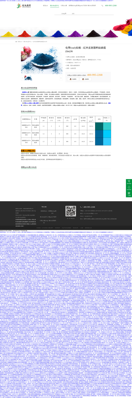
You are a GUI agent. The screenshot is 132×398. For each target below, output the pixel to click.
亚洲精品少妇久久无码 (95, 382)
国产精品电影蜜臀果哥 (76, 242)
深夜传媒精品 (98, 294)
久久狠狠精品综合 (14, 321)
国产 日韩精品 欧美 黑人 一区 (30, 389)
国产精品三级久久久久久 (25, 371)
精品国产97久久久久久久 (43, 239)
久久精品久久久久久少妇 (103, 257)
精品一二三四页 (119, 348)
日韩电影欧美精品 (17, 385)
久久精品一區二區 (14, 295)
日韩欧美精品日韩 (73, 309)
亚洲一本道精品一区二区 (95, 323)
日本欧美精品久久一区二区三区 (26, 382)
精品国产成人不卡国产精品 (11, 371)
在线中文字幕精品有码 (98, 283)
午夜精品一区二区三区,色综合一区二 (52, 339)
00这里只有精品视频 (99, 248)
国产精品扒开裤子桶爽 (62, 354)
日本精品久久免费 (120, 300)
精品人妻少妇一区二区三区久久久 (50, 379)
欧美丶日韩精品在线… (120, 315)
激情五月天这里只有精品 (6, 344)
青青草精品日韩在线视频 (91, 371)
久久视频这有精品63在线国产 (89, 257)
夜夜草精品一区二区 (100, 259)
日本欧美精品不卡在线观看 (106, 359)
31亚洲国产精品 (63, 259)
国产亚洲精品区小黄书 (72, 292)
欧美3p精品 (95, 339)
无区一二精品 (94, 300)
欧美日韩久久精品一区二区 (83, 250)
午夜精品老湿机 (19, 388)
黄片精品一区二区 (73, 394)
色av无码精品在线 (109, 329)
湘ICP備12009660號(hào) (26, 210)
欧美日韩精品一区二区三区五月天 (110, 247)
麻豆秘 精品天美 (98, 285)
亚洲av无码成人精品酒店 (55, 382)
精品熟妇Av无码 (24, 379)
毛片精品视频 (21, 351)
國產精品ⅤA (124, 260)
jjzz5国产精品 (33, 247)
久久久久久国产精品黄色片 (9, 301)
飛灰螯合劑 (75, 227)
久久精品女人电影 (75, 392)
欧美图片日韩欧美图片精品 (35, 353)
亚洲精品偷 (68, 279)
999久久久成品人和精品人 (35, 244)
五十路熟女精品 (68, 260)
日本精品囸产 (112, 267)
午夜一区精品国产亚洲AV (41, 292)
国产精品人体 (91, 256)
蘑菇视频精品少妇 (49, 330)
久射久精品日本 (18, 247)
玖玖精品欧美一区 (80, 377)
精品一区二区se (119, 339)
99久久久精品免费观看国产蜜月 (17, 312)
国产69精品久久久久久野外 (42, 382)
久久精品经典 (34, 344)
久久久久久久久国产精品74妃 (95, 254)
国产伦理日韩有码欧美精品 (50, 321)
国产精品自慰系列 (113, 314)
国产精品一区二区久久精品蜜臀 (98, 348)
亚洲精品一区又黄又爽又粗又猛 (12, 253)
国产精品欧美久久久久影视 (100, 251)
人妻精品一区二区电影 (45, 350)
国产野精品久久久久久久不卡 (81, 304)
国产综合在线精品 (6, 254)
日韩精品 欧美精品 (82, 368)
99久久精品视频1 (75, 329)
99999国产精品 (92, 289)
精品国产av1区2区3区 (50, 300)
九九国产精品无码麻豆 (34, 253)
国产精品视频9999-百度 (122, 317)
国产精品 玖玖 (19, 376)
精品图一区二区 (117, 270)
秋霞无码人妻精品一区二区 (107, 306)
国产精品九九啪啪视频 (58, 295)
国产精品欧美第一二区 (33, 357)
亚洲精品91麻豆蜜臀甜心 (44, 385)
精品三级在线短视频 (92, 307)
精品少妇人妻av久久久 (116, 371)
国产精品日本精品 (16, 291)
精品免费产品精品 (57, 341)
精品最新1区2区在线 (31, 239)
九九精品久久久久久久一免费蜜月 (58, 359)
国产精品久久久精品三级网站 (59, 385)
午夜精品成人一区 (116, 321)
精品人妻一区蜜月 (40, 288)
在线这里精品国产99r (40, 376)
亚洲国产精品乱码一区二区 (114, 360)
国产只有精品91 (57, 370)
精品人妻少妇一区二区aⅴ (13, 267)
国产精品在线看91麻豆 (119, 382)
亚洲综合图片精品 (20, 280)
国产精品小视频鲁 (83, 382)
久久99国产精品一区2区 (95, 304)
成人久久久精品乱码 (83, 323)
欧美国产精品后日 (62, 365)
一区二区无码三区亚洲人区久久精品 (62, 288)
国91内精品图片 (32, 289)
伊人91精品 (71, 356)
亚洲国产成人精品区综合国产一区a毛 (92, 242)
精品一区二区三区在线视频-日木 (111, 279)
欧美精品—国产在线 (48, 353)
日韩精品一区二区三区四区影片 (87, 301)
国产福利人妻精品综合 (12, 329)
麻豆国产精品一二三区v (38, 285)
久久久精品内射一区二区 (56, 239)
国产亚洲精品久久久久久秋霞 (96, 392)
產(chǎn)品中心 (54, 5)
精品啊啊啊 (125, 280)
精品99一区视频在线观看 (96, 250)
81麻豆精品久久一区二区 (42, 254)
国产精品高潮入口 (61, 250)
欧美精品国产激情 (79, 303)
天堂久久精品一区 (107, 323)
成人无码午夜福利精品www (92, 306)
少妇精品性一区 (48, 245)
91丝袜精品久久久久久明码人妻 (34, 312)
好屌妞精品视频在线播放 (85, 251)
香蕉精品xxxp (69, 289)
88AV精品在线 (114, 373)
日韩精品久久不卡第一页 (39, 276)
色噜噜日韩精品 (101, 312)
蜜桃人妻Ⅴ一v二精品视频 (31, 348)
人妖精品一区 (49, 276)
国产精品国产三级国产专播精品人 (121, 323)
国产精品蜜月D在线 (111, 312)
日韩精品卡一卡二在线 (27, 347)
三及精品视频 (126, 307)
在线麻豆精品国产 (127, 270)
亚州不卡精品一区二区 (31, 256)
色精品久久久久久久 (28, 386)
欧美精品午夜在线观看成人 (109, 242)
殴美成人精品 (49, 288)
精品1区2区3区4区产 (63, 277)
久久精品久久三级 (23, 244)
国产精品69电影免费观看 (124, 330)
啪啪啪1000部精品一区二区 (57, 264)
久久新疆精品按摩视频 (29, 254)
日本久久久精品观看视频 (122, 250)
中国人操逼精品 (65, 242)
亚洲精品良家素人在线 (79, 247)
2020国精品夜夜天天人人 (44, 247)
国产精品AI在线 (26, 257)
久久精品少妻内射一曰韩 (67, 307)
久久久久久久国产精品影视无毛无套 (69, 251)
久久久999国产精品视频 (96, 383)
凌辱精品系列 (30, 306)
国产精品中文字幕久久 (6, 350)
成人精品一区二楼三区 (88, 327)
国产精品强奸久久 (63, 312)
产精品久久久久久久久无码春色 (57, 292)
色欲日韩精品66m (79, 359)
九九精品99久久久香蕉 (68, 267)
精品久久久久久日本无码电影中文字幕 (55, 291)
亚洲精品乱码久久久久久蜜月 (63, 271)
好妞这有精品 (97, 282)
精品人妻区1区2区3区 (62, 309)
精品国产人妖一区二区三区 (36, 341)
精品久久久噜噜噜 (20, 256)
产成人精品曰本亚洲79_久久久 (53, 327)
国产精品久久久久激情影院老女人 (111, 304)
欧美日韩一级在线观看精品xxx (83, 365)
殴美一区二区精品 (108, 270)
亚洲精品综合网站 (118, 344)
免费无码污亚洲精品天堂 (101, 256)
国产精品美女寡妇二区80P (78, 374)
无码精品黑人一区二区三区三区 (13, 283)
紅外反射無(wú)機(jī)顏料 (47, 227)
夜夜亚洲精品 (86, 395)
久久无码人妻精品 (67, 273)
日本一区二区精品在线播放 (117, 332)
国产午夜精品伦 (48, 341)
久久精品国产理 (71, 377)
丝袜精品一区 (84, 392)
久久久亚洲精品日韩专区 (34, 236)
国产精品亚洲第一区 (111, 357)
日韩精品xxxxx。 (49, 285)
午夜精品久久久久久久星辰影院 (72, 367)
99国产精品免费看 (81, 345)
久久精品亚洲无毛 (31, 327)
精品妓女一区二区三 (97, 347)
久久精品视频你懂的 (31, 235)
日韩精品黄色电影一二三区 (12, 317)
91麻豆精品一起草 (15, 292)
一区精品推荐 (83, 321)
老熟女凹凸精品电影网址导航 (111, 354)
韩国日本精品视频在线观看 (86, 354)
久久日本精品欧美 (116, 353)
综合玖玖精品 (38, 304)
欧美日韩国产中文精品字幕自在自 (40, 359)
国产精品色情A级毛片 (38, 371)
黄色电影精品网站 (29, 262)
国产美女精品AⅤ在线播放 (122, 286)
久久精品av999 (5, 295)
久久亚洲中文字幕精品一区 (15, 389)
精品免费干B (82, 312)
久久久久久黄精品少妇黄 (38, 280)
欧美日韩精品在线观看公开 (9, 310)
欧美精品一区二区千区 (99, 277)
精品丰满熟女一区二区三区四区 (10, 330)
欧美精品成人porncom (17, 254)
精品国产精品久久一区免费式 (14, 338)
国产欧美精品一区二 (81, 238)
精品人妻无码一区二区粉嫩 (91, 280)
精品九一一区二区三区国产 (122, 268)
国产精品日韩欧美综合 (91, 374)
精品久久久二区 (58, 286)
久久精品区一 (103, 310)
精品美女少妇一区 (35, 356)
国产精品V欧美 (106, 239)
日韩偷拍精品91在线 (82, 326)
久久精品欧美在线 (91, 271)
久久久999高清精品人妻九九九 (70, 362)
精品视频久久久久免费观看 (22, 282)
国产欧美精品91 (13, 365)
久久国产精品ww (54, 251)
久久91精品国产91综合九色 (27, 292)
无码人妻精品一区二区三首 (118, 257)
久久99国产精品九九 (109, 320)
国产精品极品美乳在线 (94, 326)
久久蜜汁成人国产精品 (86, 347)
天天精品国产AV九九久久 (123, 295)
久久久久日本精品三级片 (96, 279)
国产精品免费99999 (122, 338)
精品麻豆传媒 (26, 247)
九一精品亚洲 (48, 295)
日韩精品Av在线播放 (14, 314)
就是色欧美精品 (127, 244)
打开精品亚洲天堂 (121, 312)
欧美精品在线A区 (90, 297)
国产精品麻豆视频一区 (86, 367)
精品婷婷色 (105, 314)
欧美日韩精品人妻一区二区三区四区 (106, 295)
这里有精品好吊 (92, 338)
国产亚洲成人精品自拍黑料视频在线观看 (82, 248)
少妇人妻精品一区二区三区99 (54, 273)
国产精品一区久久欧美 (28, 304)
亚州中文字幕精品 (38, 336)
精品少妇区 (54, 365)
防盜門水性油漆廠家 (66, 227)
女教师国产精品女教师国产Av (70, 389)
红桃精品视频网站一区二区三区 (118, 253)
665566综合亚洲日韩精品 (76, 277)
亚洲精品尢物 (42, 380)
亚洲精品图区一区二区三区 (109, 394)
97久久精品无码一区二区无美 (18, 357)
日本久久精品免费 (45, 365)
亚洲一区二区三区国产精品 (97, 315)
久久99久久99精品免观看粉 (121, 356)
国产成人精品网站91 (27, 283)
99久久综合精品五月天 (11, 360)
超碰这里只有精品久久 (15, 251)
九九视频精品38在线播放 (17, 339)
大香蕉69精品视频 (14, 380)
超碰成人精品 (75, 347)
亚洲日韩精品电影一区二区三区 (53, 280)
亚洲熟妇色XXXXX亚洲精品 (105, 238)
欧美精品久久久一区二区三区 (113, 318)
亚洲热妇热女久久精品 (10, 289)
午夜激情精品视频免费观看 (79, 236)
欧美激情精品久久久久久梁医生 (104, 344)
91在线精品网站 (27, 285)
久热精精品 (124, 383)
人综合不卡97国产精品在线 (22, 273)
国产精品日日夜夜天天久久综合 (30, 367)
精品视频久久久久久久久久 (67, 265)
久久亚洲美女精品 (116, 345)
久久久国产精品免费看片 (31, 395)
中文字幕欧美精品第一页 (25, 323)
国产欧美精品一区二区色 (70, 368)
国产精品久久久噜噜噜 (86, 283)
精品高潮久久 (63, 317)
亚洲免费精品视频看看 (71, 268)
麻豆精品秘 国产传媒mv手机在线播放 (69, 379)
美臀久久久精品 (46, 244)
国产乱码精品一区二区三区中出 (53, 303)
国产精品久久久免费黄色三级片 (76, 385)
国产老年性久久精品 (45, 323)
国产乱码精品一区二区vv (16, 270)
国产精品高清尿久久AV (8, 276)
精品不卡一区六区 (84, 329)
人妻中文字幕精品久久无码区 (23, 265)
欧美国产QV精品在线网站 (94, 321)
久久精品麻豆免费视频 (38, 295)
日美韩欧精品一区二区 (63, 283)
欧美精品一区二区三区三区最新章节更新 (71, 244)
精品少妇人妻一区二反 (13, 333)
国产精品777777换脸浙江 (74, 317)
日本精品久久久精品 (49, 392)
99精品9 (66, 388)
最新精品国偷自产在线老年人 (95, 270)
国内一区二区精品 (68, 304)
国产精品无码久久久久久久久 (107, 391)
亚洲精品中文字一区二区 (97, 376)
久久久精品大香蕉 (109, 339)
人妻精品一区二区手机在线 (81, 289)
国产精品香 (36, 388)
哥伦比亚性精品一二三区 (77, 371)
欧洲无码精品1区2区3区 (32, 377)
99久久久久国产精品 (112, 330)
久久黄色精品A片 (104, 244)
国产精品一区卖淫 (127, 276)
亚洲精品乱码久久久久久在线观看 (74, 274)
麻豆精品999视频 (58, 353)
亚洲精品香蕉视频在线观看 (28, 307)
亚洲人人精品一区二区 (102, 336)
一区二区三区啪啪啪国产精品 (105, 235)
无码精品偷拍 (72, 388)
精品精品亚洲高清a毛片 (48, 394)
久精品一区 (98, 239)
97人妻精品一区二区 (86, 314)
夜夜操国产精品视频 (41, 289)
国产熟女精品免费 (72, 259)
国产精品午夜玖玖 (118, 285)
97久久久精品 (103, 245)
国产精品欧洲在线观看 (87, 282)
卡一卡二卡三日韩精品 (123, 273)
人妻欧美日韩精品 (37, 321)
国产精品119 (102, 264)
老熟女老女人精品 (23, 329)
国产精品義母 (9, 327)
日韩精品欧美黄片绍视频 (57, 257)
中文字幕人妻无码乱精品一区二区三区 (118, 265)
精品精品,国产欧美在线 (114, 245)
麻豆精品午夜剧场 (38, 310)
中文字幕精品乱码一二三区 (112, 248)
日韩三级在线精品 (89, 253)
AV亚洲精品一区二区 (124, 373)
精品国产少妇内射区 (16, 336)
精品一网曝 (113, 271)
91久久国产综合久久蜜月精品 (30, 385)
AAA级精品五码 (22, 306)
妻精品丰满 (81, 268)
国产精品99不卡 (112, 338)
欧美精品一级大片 (85, 300)
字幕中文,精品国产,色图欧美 (121, 238)
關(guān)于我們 (52, 217)
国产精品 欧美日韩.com (116, 307)
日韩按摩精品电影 (10, 315)
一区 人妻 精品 (29, 392)
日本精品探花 (121, 392)
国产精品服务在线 (49, 294)
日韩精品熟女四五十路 (33, 370)
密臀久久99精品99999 (10, 395)
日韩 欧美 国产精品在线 (29, 270)
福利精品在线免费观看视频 (16, 332)
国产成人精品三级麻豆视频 (118, 370)
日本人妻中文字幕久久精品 (98, 365)
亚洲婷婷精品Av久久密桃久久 (65, 235)
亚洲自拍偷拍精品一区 (74, 364)
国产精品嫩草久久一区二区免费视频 (28, 380)
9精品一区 (46, 277)
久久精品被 (77, 376)
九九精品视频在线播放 (16, 367)
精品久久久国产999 (71, 380)
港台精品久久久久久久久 (15, 364)
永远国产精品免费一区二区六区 (41, 251)
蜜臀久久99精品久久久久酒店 (71, 353)
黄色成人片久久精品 (70, 264)
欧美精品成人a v (25, 267)
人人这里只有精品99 (93, 368)
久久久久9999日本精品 (9, 376)
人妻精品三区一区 (44, 377)
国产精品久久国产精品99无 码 (115, 251)
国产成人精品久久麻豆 (79, 245)
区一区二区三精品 (111, 341)
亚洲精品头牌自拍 (44, 388)
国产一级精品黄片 (98, 354)
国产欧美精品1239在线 (53, 364)
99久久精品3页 (27, 374)
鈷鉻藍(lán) (25, 92)
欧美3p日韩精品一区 (54, 254)
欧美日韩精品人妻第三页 (25, 321)
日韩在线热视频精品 (75, 360)
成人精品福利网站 (12, 377)
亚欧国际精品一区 (92, 260)
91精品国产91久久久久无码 (33, 365)
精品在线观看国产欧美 (29, 376)
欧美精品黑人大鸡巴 (25, 391)
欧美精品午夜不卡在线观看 (107, 326)
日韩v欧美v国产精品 (23, 341)
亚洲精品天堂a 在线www (15, 277)
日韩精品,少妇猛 (110, 286)
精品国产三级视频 (66, 370)
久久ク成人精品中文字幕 (52, 265)
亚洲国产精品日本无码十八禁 (56, 301)
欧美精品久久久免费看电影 (63, 374)
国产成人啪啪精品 (125, 279)
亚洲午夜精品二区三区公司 (88, 295)
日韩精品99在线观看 (116, 280)
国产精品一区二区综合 (122, 341)
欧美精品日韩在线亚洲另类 (108, 380)
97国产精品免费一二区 (39, 291)
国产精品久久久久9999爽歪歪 (65, 376)
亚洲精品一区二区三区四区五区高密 (21, 303)
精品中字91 (97, 244)
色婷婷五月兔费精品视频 (62, 300)
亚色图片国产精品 (120, 283)
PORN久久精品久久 (59, 285)
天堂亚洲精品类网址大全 (14, 260)
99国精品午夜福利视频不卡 (120, 327)
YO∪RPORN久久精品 (19, 239)
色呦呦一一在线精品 (103, 260)
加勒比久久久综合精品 (61, 383)
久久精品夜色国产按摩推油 (60, 298)
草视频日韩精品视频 (84, 383)
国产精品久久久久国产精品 (102, 288)
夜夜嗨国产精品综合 (108, 254)
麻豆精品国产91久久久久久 (117, 377)
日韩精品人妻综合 (87, 277)
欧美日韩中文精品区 (88, 244)
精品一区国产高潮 (28, 388)
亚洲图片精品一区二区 (41, 262)
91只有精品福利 (47, 329)
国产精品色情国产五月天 (38, 303)
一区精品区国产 (8, 286)
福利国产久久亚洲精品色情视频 (72, 295)
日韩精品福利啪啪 (62, 348)
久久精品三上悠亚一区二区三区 (89, 317)
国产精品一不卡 (44, 333)
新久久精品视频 (64, 364)
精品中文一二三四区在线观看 (68, 297)
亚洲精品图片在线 (108, 285)
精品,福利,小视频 (79, 333)
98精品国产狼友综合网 (93, 356)
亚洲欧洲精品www (96, 380)
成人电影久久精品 (88, 274)
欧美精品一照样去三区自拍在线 (65, 335)
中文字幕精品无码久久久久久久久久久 (27, 301)
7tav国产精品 (60, 260)
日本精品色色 (7, 248)
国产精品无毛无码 (72, 348)
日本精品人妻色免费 (66, 248)
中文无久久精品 (67, 241)
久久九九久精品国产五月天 (10, 368)
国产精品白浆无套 (74, 283)
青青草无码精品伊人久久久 (51, 371)
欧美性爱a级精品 (44, 356)
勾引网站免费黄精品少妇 (29, 364)
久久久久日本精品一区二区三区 (93, 298)
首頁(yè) (45, 5)
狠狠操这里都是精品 (17, 374)
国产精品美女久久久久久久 (59, 310)
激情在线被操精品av (36, 394)
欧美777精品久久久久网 (83, 262)
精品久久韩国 (99, 320)
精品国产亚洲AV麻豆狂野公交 (120, 333)
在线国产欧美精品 (61, 377)
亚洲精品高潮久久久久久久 (79, 241)
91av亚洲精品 (122, 354)
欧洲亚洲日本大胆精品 (84, 394)
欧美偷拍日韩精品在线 (83, 348)
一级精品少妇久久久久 (78, 273)
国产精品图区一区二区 (110, 335)
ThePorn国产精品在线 (8, 388)
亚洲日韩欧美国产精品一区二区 (92, 333)
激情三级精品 (65, 280)
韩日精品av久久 (120, 271)
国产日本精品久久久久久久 (96, 350)
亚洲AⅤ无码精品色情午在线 (16, 298)
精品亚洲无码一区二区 (24, 356)
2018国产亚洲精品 (16, 397)
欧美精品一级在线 (104, 309)
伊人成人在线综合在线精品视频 (59, 256)
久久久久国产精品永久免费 (49, 374)
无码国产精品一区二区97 (35, 324)
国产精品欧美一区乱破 (27, 251)
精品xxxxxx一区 (4, 332)
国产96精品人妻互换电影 (117, 303)
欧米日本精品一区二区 (113, 395)
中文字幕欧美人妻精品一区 (46, 389)
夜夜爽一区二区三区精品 (36, 267)
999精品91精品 (83, 256)
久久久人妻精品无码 (40, 373)
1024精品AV (24, 253)
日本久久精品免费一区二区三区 (40, 260)
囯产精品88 (107, 350)
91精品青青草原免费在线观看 (26, 330)
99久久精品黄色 (49, 307)
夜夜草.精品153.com (40, 271)
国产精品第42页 (59, 368)
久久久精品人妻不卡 (57, 282)
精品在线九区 (6, 292)
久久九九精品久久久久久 (68, 357)
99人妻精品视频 (100, 236)
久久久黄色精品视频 (8, 247)
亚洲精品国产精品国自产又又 (94, 373)
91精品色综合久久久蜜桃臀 (71, 336)
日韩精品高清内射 (71, 326)
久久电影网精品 (50, 373)
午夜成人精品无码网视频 (69, 339)
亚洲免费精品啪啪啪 (72, 310)
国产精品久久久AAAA (99, 385)
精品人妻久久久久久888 (64, 342)
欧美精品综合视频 (45, 259)
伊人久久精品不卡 (114, 309)
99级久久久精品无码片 (65, 371)
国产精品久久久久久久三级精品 (32, 250)
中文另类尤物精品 (55, 244)
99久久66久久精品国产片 (24, 368)
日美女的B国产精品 (27, 397)
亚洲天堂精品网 (101, 273)
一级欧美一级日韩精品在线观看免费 (55, 380)
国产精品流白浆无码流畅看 (18, 318)
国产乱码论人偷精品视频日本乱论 (72, 286)
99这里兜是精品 (127, 348)
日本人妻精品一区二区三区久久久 (34, 339)
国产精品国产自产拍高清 (46, 370)
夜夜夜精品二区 (124, 350)
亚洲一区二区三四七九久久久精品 (87, 320)
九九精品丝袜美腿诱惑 (115, 260)
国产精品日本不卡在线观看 (118, 389)
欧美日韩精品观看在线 (93, 391)
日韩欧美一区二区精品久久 (80, 260)
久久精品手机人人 (50, 271)
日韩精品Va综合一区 (26, 260)
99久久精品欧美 (22, 377)
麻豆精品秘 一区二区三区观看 (18, 288)
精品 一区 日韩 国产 (103, 364)
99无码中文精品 (89, 341)
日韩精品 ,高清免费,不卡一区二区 (87, 292)
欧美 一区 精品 (106, 388)
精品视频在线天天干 (73, 312)
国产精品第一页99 (99, 335)
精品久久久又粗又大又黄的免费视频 (17, 370)
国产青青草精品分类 (18, 274)
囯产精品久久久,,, (126, 292)
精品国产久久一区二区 (80, 265)
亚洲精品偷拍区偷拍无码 (123, 335)
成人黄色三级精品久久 (21, 236)
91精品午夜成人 (47, 351)
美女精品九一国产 (30, 351)
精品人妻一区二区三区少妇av (79, 254)
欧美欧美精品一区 (39, 286)
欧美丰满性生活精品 (71, 291)
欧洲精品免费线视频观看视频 (114, 292)
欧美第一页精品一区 (71, 315)
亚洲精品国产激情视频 (105, 370)
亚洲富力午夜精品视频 (39, 345)
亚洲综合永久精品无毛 (29, 373)
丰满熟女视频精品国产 (82, 351)
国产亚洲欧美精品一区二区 (83, 380)
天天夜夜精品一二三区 (100, 341)
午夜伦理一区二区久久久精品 (27, 264)
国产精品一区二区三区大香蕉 (17, 245)
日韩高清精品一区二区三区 (15, 285)
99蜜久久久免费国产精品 (123, 267)
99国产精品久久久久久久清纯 (7, 235)
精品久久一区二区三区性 (82, 264)
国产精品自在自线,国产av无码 (32, 274)
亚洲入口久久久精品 (59, 274)
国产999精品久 (55, 259)
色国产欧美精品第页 (25, 314)
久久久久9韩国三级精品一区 (26, 286)
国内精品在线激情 (44, 318)
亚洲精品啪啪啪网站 (55, 242)
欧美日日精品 (69, 245)
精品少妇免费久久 (38, 392)
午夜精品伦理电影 (16, 248)
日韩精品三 (48, 315)
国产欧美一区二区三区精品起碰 (47, 395)
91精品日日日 (71, 359)
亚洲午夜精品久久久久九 (88, 239)
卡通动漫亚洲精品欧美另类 (22, 342)
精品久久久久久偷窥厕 (109, 347)
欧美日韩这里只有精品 (20, 327)
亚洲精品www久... (125, 342)
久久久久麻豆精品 (49, 286)
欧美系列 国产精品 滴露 (74, 391)
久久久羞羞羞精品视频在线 (17, 348)
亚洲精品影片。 (107, 345)
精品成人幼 (70, 294)
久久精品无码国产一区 (101, 297)
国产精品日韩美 (114, 288)
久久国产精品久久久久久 (70, 323)
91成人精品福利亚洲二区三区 (64, 318)
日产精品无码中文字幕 (91, 273)
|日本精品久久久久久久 (122, 379)
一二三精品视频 (66, 329)
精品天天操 (101, 386)
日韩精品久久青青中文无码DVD (60, 350)
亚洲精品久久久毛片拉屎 (61, 394)
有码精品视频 (105, 362)
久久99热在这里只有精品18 (43, 264)
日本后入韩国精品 (18, 250)
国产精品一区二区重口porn (15, 304)
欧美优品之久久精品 (111, 273)
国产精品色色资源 (39, 245)
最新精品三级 (110, 348)
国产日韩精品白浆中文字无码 (61, 276)
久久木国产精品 (109, 385)
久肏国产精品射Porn (92, 238)
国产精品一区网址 (116, 291)
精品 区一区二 (106, 294)
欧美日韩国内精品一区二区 (72, 285)
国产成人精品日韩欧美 (89, 294)
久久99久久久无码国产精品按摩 (104, 301)
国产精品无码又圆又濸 (105, 291)
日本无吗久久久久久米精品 (97, 329)
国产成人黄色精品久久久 (43, 256)
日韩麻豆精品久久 (64, 324)
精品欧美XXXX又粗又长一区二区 (88, 353)
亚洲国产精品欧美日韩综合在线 (46, 383)
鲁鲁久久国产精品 (89, 335)
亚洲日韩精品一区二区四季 (69, 345)
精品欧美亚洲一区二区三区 (115, 276)
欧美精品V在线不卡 (102, 276)
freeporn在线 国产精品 (103, 267)
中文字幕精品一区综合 (80, 235)
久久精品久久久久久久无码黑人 (39, 326)
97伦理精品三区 (47, 310)
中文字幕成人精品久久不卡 (12, 345)
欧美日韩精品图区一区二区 (25, 362)
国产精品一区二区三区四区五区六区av (116, 365)
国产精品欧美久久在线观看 (12, 264)
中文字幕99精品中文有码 (68, 333)
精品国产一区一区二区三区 (13, 391)
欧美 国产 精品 (11, 236)
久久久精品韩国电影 (56, 314)
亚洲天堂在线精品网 (20, 241)
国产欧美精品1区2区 (83, 362)
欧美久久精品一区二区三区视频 (86, 259)
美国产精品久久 (72, 298)
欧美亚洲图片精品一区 (80, 356)
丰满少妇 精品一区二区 (29, 332)
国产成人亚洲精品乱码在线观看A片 (95, 241)
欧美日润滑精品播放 (73, 383)
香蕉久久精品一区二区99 (32, 318)
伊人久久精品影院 (95, 310)
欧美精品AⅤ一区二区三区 (45, 268)
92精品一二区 (90, 265)
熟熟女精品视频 (40, 327)
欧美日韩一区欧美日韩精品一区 (96, 351)
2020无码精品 (80, 298)
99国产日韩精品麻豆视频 (116, 244)
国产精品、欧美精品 (96, 394)
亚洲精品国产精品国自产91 (58, 320)
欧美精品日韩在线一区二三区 (30, 338)
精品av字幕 (18, 315)
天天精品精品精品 (8, 250)
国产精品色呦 (98, 345)
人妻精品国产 (117, 241)
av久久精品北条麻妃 (46, 282)
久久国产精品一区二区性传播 (93, 247)
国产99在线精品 (59, 344)
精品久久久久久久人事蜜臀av (111, 367)
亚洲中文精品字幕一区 (63, 321)
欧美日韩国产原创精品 (44, 338)
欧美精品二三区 (43, 335)
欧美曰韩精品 (25, 300)
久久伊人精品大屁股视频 (28, 315)
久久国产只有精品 (101, 292)
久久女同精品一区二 (116, 294)
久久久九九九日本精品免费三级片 (80, 279)
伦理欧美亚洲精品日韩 (25, 326)
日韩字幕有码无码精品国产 (87, 285)
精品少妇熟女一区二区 (92, 386)
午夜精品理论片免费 (27, 336)
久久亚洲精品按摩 (20, 268)
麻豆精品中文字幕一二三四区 (14, 257)
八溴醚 (81, 227)
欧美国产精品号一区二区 (103, 342)
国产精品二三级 (94, 264)
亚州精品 (22, 392)
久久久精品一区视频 (45, 253)
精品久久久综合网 (115, 350)
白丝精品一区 (80, 341)
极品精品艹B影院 (56, 329)
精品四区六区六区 (4, 245)
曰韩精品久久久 (45, 283)
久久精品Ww (80, 291)
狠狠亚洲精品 (52, 318)
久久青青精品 (35, 333)
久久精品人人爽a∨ (55, 297)
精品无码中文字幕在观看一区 (29, 248)
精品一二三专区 (41, 248)
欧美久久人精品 (92, 267)
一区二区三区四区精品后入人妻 (118, 239)
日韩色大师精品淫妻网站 (121, 320)
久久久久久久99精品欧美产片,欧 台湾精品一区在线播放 (72, 270)
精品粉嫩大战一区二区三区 (51, 306)
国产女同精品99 (94, 364)
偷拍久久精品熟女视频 (68, 303)
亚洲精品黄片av (71, 250)
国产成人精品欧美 (16, 347)
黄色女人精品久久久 (16, 300)
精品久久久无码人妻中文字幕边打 (104, 327)
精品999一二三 (8, 303)
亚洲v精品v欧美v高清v (80, 307)
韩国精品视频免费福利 (72, 320)
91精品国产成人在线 (77, 397)
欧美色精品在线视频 (124, 298)
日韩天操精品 (37, 386)
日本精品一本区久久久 (12, 394)
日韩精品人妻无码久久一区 (92, 359)
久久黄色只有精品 (73, 354)
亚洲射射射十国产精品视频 (77, 276)
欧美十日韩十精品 (102, 360)
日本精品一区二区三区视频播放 (110, 298)
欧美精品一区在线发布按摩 (111, 236)
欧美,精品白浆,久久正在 (76, 324)
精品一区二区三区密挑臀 (103, 377)
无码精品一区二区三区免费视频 (42, 320)
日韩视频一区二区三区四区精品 (122, 306)
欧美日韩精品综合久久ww (21, 353)
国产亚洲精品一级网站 (99, 274)
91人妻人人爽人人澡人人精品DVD (30, 354)
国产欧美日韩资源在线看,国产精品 (69, 338)
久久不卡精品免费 (4, 271)
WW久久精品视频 (103, 300)
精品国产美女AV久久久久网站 (31, 309)
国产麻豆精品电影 (55, 397)
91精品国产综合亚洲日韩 (87, 286)
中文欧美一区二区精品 (85, 379)
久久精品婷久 (60, 386)
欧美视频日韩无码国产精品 (36, 329)
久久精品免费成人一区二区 (48, 391)
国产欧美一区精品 (46, 241)
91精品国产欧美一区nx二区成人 (47, 354)
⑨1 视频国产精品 (30, 288)
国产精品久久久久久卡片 (112, 277)
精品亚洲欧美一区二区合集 (43, 332)
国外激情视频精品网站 (12, 323)
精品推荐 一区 (82, 373)
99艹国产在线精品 (101, 289)
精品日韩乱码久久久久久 (79, 318)
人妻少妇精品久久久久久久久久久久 (106, 374)
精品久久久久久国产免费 (14, 354)
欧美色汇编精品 (40, 307)
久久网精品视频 (68, 344)
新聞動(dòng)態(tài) (73, 7)
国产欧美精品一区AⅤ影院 (56, 367)
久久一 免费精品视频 (57, 241)
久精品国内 (14, 351)
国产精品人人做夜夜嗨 (105, 280)
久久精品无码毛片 (15, 379)
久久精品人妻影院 (79, 335)
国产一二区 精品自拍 (34, 379)
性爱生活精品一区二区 (62, 391)
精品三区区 (78, 239)
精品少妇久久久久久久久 (100, 265)
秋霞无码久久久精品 (106, 333)
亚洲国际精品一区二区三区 (46, 298)
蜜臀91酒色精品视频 (51, 347)
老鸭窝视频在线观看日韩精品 (83, 357)
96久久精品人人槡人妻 (61, 294)
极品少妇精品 (52, 377)
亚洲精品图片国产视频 (104, 371)
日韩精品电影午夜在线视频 (37, 300)
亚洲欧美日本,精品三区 (9, 342)
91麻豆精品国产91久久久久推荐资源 (67, 262)
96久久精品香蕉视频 (94, 389)
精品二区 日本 (9, 279)
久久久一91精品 (57, 389)
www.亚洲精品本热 (52, 262)
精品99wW (84, 391)
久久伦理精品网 (36, 259)
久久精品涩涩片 (14, 326)
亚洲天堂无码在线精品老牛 (53, 248)
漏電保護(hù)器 (88, 227)
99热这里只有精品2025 (18, 262)
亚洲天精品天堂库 (63, 356)
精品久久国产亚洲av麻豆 (122, 347)
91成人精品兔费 (117, 301)
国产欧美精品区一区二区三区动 (21, 344)
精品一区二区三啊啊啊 (104, 307)
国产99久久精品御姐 (61, 326)
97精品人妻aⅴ (25, 277)
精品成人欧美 (90, 288)
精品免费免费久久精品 (25, 394)
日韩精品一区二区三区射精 (7, 294)
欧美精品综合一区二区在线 (77, 280)
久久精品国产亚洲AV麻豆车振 (114, 274)
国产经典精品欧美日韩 (18, 350)
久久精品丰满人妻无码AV (118, 282)
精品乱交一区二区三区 (17, 309)
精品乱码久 (101, 339)
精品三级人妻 (36, 283)
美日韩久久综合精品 (52, 376)
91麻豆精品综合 (4, 277)
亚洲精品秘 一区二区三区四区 (98, 395)
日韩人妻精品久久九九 (123, 264)
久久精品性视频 (24, 317)
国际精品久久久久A (66, 397)
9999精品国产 (128, 332)
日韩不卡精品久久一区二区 (39, 265)
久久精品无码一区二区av (51, 235)
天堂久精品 (34, 257)
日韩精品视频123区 (48, 360)
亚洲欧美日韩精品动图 (48, 304)
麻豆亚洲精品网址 (109, 315)
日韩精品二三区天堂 (102, 338)
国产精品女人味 (59, 304)
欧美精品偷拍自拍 (116, 383)
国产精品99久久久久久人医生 (57, 238)
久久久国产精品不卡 (34, 242)
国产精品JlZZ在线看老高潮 (31, 298)
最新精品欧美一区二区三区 (70, 341)
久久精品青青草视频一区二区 (38, 368)
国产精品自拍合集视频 (57, 351)
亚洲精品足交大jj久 (91, 312)
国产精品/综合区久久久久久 (49, 386)
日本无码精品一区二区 (70, 351)
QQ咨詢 (73, 79)
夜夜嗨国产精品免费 (68, 332)
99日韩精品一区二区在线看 (121, 324)
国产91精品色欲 (46, 279)
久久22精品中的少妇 (76, 327)
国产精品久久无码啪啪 (55, 357)
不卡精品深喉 (109, 351)
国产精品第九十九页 (5, 307)
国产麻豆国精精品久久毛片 (118, 388)
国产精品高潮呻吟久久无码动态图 (20, 324)
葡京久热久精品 (55, 317)
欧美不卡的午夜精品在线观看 (112, 386)
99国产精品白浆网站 (35, 282)
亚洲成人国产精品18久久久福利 (48, 309)
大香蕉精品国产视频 (98, 367)
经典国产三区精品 (39, 306)
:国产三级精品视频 (33, 317)
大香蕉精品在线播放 (72, 373)
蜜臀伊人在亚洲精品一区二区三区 (56, 289)
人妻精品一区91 (121, 259)
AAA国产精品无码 (30, 271)
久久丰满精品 (6, 242)
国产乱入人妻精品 (48, 336)
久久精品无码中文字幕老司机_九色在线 (46, 270)
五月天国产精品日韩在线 (36, 277)
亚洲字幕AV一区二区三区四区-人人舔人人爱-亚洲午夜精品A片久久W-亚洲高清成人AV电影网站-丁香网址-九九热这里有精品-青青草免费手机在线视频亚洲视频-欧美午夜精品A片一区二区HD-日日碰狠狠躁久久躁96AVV (56, 0)
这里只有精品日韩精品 (11, 306)
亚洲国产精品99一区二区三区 (89, 360)
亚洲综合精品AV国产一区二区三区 (72, 282)
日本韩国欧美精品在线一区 (104, 353)
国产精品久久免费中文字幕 (23, 359)
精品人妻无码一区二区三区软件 (51, 324)
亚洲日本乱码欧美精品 (55, 362)
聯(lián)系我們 (92, 5)
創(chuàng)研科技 (22, 217)
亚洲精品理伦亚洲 (119, 254)
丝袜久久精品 (70, 365)
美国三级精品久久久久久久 (65, 347)
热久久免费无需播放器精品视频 (41, 362)
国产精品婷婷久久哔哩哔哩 (116, 362)
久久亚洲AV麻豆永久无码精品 (121, 235)
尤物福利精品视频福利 (110, 250)
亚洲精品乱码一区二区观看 (79, 271)
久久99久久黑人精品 (84, 330)
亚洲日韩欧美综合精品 (26, 295)
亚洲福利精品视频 (55, 338)
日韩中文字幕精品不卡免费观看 (46, 344)
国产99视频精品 (53, 356)
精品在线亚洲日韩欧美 (66, 236)
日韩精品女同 (88, 303)
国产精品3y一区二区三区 (81, 267)
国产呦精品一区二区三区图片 (115, 297)
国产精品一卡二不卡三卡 (65, 306)
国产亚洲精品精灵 (20, 235)
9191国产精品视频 (39, 315)
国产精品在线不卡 (45, 242)
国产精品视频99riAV (105, 389)
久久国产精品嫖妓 (16, 307)
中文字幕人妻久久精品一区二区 (87, 336)
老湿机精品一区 (85, 364)
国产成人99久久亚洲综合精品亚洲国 (52, 267)
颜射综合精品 (35, 323)
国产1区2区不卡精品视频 (9, 359)
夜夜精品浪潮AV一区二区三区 (53, 345)
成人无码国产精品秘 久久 (75, 395)
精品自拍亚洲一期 (106, 282)
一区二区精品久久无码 (103, 332)
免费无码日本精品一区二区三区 (98, 330)
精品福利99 (6, 364)
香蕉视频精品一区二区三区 (91, 291)
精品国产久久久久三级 (79, 344)
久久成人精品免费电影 (73, 330)
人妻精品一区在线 (18, 279)
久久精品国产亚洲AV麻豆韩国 (13, 383)
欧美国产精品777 (80, 297)
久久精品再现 (85, 350)
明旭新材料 (57, 227)
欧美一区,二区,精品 (116, 342)
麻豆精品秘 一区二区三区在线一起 (50, 236)
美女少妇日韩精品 (46, 314)
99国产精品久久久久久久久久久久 (41, 397)
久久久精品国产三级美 (61, 373)
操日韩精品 (19, 386)
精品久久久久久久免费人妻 (57, 279)
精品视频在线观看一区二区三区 (14, 297)
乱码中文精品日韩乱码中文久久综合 (47, 348)
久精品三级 (16, 286)
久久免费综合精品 (39, 330)
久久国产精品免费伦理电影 (98, 357)
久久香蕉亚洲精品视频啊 (35, 360)
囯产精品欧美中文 (12, 341)
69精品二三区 (116, 351)
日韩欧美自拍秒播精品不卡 (106, 368)
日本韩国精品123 (52, 335)
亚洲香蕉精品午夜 (79, 332)
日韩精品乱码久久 (44, 357)
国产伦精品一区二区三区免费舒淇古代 (119, 336)
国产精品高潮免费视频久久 (80, 288)
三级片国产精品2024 (58, 336)
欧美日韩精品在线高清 (83, 315)
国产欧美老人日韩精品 (78, 306)
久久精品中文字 (122, 314)
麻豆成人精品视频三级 (29, 297)
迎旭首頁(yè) (44, 211)
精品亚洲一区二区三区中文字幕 (73, 257)
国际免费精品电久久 (91, 377)
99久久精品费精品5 (9, 241)
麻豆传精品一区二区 (83, 389)
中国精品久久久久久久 (95, 362)
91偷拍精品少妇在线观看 (90, 342)
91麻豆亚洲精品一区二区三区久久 (32, 279)
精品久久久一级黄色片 (60, 330)
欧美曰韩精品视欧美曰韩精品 (70, 382)
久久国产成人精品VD (11, 382)
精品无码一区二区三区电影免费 (38, 273)
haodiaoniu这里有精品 (69, 239)
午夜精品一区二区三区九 (58, 268)
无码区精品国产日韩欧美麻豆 (84, 339)
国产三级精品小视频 (122, 242)
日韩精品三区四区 (109, 268)
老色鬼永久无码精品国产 (90, 332)
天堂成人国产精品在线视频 (122, 391)
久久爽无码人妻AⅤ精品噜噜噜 (36, 294)
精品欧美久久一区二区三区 (32, 335)
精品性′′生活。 (50, 368)
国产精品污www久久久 (40, 347)
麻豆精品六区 (3, 333)
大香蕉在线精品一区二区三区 (48, 250)
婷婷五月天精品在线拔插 (10, 356)
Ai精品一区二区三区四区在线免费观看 (88, 309)
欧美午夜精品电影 (36, 391)
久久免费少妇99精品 (105, 303)
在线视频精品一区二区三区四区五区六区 (62, 247)
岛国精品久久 (38, 351)
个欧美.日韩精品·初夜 (13, 320)
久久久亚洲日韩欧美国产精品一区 (71, 314)
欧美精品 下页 (53, 283)
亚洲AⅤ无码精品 (121, 394)
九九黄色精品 (52, 260)
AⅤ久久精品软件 (53, 277)
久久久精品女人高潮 (23, 360)
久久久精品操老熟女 (27, 291)
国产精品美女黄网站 (91, 235)
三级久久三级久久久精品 (21, 294)
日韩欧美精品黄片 (96, 314)
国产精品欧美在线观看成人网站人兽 (95, 318)
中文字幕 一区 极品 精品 (122, 380)
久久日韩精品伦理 (36, 314)
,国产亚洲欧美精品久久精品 (17, 271)
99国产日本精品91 (11, 386)
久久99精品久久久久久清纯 (93, 245)
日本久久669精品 (106, 321)
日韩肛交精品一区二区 (26, 333)
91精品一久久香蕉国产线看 (72, 301)
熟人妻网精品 (40, 235)
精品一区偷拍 (111, 300)
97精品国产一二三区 (89, 268)
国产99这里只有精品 (21, 289)
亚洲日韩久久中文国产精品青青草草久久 (75, 386)
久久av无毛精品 (30, 245)
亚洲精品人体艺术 (74, 321)
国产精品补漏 (117, 329)
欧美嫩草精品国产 (124, 376)
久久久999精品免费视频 (55, 333)
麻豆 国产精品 (109, 241)
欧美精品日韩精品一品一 (62, 395)
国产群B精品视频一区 (111, 264)
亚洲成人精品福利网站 (120, 359)
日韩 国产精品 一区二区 (75, 350)
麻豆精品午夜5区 (78, 294)
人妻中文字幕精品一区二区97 (62, 392)
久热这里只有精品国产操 (26, 345)
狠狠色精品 (29, 276)
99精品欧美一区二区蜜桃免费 (105, 324)
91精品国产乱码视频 (65, 254)
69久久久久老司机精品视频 (58, 315)
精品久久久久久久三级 (93, 370)
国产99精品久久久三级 (77, 342)
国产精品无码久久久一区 (57, 323)
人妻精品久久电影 (13, 244)
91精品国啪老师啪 (8, 373)
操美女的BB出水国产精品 (98, 379)
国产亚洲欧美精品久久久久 (25, 259)
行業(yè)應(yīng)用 (64, 7)
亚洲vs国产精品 (106, 373)
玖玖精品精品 (51, 326)
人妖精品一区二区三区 (32, 268)
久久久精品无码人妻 (11, 259)
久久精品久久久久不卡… (120, 385)
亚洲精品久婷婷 (10, 256)
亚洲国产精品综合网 (70, 238)
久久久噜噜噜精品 (36, 374)
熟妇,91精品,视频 (100, 268)
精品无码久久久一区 (43, 301)
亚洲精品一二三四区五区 (110, 392)
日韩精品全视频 (91, 236)
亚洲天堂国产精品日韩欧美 (42, 238)
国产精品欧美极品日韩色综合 (107, 262)
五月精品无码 (95, 303)
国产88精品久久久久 (110, 317)
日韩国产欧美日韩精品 (121, 262)
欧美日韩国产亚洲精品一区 (16, 238)
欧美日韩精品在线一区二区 (122, 326)
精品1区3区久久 (22, 365)
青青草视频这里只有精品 (47, 274)
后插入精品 (28, 280)
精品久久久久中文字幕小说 (90, 324)
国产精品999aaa (107, 383)
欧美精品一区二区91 (110, 283)
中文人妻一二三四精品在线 (50, 312)
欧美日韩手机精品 (94, 262)
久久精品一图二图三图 (57, 332)
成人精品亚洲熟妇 (110, 379)
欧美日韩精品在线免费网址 (43, 297)
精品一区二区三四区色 (90, 276)
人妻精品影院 (11, 280)
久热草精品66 (56, 307)
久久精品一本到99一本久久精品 (29, 383)
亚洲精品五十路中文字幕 (65, 253)
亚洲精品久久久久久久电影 (32, 350)
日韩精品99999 (21, 395)
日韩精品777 (101, 317)
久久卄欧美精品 (91, 345)
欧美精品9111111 (83, 338)
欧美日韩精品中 (4, 238)
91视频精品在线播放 (12, 362)
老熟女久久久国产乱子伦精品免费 (20, 242)
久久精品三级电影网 (28, 238)
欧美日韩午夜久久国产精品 (79, 370)
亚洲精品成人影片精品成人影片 (24, 310)
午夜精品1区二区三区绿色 (115, 256)
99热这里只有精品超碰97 (44, 257)
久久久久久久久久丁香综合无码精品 (39, 342)
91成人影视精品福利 (8, 353)
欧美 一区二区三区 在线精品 (94, 388)
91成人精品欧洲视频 (75, 300)
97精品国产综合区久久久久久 (16, 335)
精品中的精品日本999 (20, 276)
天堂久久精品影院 (44, 367)
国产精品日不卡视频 (73, 256)
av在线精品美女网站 (100, 286)
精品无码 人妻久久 (81, 388)
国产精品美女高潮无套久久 (26, 320)
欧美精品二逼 (5, 312)
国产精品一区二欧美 (111, 259)
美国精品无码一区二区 (45, 317)
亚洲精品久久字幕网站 (125, 236)
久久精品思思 (55, 253)
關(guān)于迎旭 (82, 5)
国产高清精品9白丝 (85, 376)
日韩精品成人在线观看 (78, 253)
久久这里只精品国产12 (59, 245)
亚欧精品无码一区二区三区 (102, 253)
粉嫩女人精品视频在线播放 (106, 356)
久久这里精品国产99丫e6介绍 (33, 241)
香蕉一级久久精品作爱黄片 (111, 376)
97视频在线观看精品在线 (102, 271)
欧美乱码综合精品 (66, 327)
